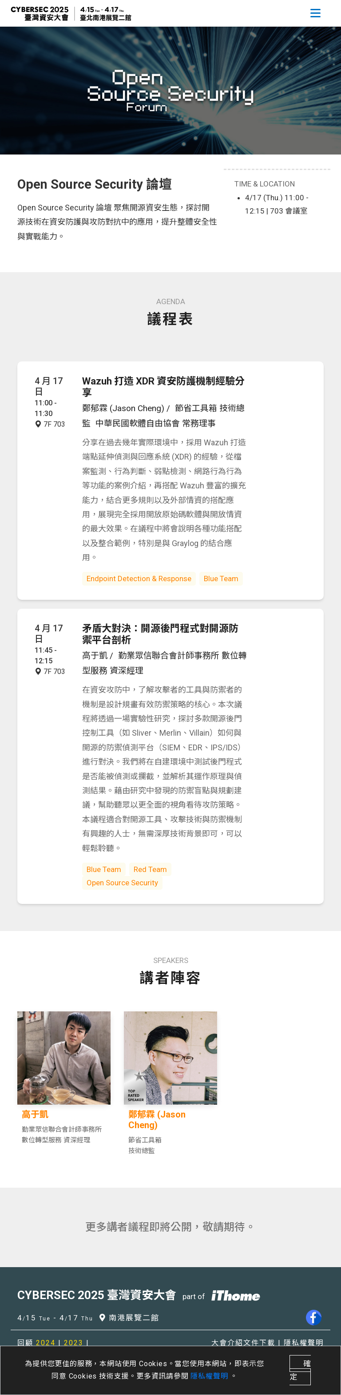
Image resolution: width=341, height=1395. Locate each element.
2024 (46, 1343)
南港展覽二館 (129, 1317)
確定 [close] (300, 1370)
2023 (73, 1343)
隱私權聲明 (210, 1376)
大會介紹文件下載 (243, 1343)
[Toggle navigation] (315, 13)
